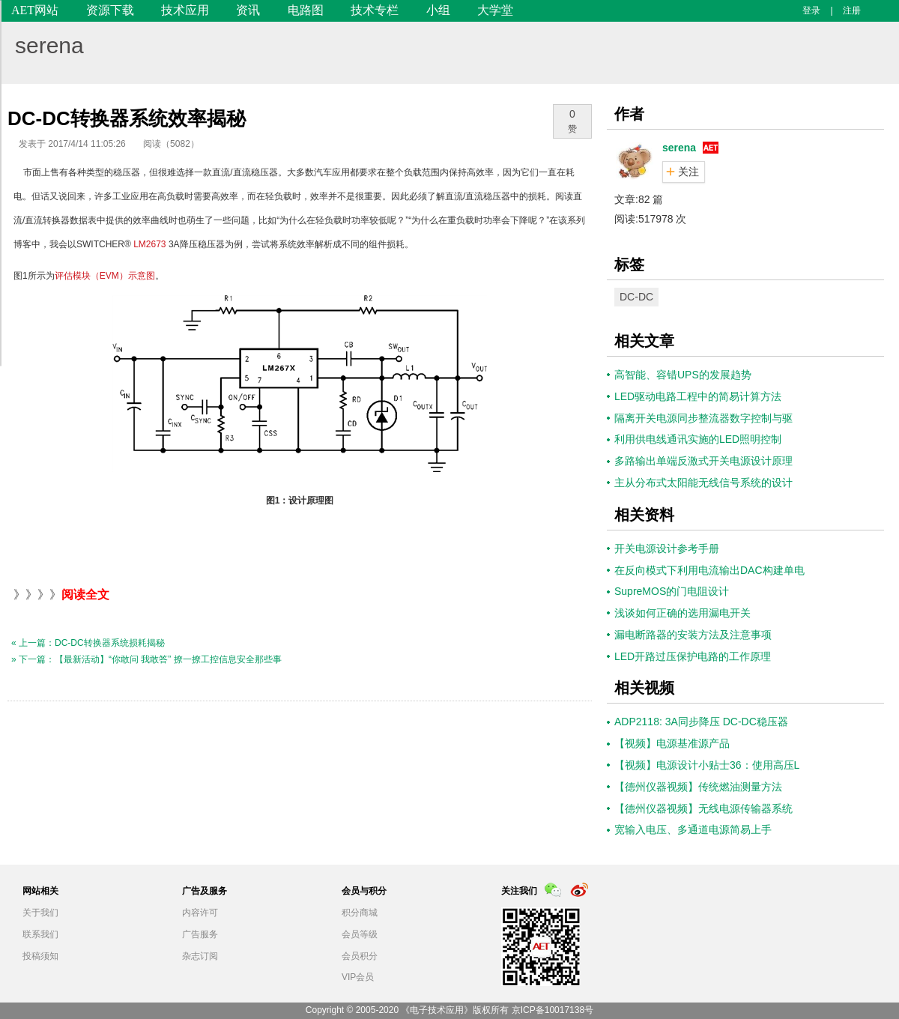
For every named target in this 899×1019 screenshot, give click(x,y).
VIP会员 (358, 977)
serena (49, 45)
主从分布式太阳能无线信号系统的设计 (703, 483)
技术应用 (185, 10)
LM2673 (149, 244)
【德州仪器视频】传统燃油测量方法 (698, 787)
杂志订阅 (200, 956)
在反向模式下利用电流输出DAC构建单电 (709, 570)
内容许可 (200, 912)
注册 (852, 10)
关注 (688, 172)
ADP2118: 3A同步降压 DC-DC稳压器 (701, 722)
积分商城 (360, 912)
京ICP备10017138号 (552, 1010)
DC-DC (636, 297)
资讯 (248, 10)
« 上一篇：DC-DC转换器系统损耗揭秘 (88, 643)
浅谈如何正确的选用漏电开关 (682, 613)
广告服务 (200, 934)
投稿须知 (40, 956)
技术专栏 (375, 10)
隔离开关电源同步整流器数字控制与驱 (703, 418)
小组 (438, 10)
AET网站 (34, 10)
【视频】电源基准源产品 (672, 743)
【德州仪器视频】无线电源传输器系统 (703, 808)
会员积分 (360, 956)
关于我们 (40, 912)
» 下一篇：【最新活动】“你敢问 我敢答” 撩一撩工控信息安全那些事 (146, 659)
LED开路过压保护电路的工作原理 (692, 656)
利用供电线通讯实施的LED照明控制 (697, 439)
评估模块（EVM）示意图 (105, 275)
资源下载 (110, 10)
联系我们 (40, 934)
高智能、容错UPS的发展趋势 (682, 375)
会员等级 (360, 934)
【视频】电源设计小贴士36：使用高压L (706, 765)
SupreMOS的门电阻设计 (671, 591)
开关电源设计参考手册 (666, 548)
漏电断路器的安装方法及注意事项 (693, 635)
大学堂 (495, 10)
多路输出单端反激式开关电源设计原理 (703, 461)
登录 (811, 10)
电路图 (306, 10)
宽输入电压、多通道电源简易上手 (693, 829)
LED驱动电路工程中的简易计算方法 (697, 396)
